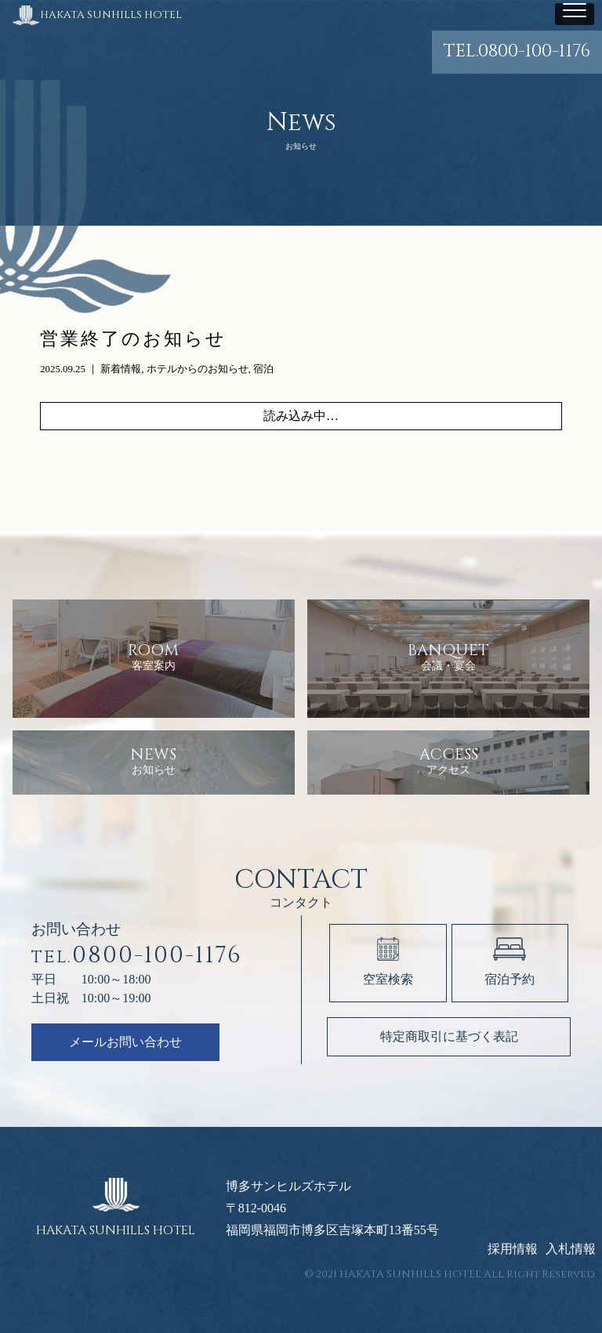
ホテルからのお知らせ (197, 369)
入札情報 (571, 1249)
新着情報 (120, 369)
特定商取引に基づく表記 (449, 1036)
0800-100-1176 (517, 51)
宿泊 (263, 369)
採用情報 (513, 1249)
